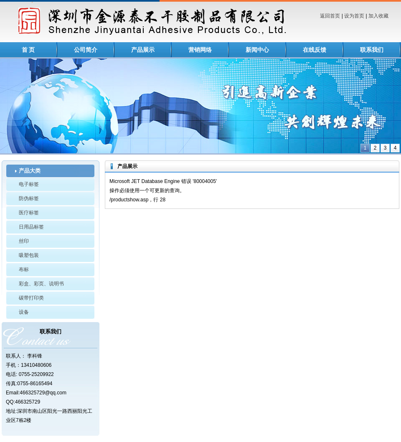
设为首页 (354, 16)
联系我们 (371, 49)
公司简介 (85, 49)
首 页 (28, 49)
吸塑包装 (29, 255)
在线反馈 (314, 49)
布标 (24, 269)
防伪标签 (29, 198)
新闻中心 (257, 49)
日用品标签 (31, 227)
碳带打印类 (31, 298)
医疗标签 (29, 213)
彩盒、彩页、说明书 (41, 284)
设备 (24, 312)
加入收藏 (378, 16)
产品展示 (143, 49)
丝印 (24, 241)
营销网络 (200, 49)
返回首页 (330, 16)
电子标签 (29, 184)
